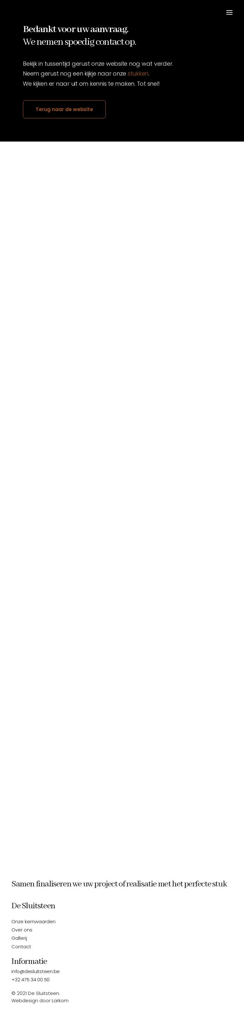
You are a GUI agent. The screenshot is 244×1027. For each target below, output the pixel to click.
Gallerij (19, 938)
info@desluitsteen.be (35, 971)
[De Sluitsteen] (15, 12)
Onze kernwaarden (33, 921)
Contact (21, 946)
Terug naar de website (64, 109)
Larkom (60, 1000)
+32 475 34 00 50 (30, 979)
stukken (138, 73)
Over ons (21, 929)
